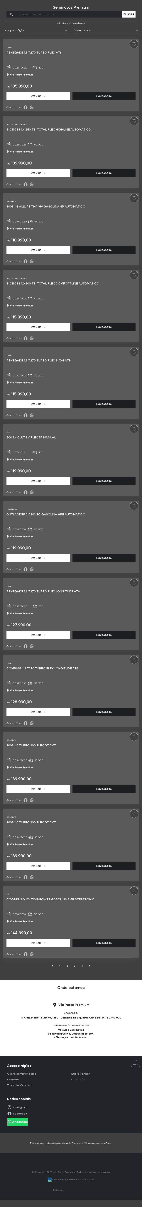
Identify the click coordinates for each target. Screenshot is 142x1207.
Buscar (129, 14)
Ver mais (38, 96)
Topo (135, 1062)
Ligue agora (104, 96)
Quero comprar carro (21, 1073)
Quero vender (80, 1073)
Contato (13, 1079)
